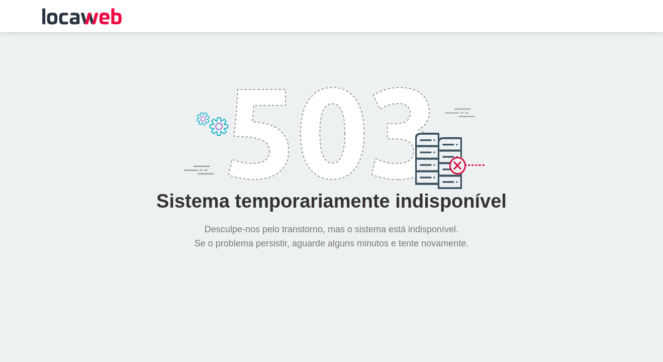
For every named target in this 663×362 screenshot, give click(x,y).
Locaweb (82, 16)
